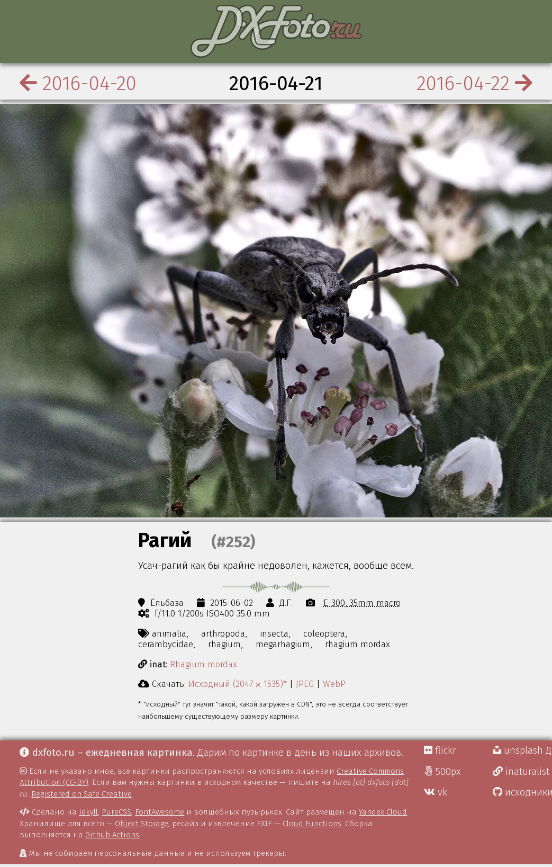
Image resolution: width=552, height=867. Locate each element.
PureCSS (116, 812)
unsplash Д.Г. (522, 750)
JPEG (305, 683)
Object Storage (141, 823)
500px (442, 771)
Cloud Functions (312, 823)
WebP (334, 683)
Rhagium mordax (203, 664)
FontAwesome (159, 812)
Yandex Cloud (383, 812)
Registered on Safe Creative (81, 794)
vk (435, 792)
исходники (522, 792)
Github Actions (112, 834)
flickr (440, 750)
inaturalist (521, 771)
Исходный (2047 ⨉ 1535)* (237, 683)
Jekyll (88, 812)
